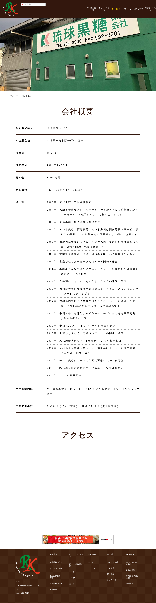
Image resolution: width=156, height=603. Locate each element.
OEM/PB (139, 9)
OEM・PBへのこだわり (133, 563)
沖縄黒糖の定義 (56, 562)
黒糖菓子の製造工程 (132, 577)
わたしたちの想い (104, 9)
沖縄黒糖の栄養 (56, 584)
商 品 (127, 9)
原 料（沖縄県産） (75, 565)
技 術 (71, 572)
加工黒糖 (110, 574)
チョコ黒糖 (111, 580)
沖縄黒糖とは (93, 9)
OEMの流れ (131, 570)
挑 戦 (71, 584)
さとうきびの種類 (56, 569)
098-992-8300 (27, 593)
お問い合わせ (150, 9)
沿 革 (90, 562)
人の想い (72, 578)
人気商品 (110, 568)
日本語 (26, 4)
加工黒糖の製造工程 (56, 577)
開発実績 (129, 584)
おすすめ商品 (112, 562)
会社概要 (116, 9)
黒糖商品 (53, 590)
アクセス (91, 568)
